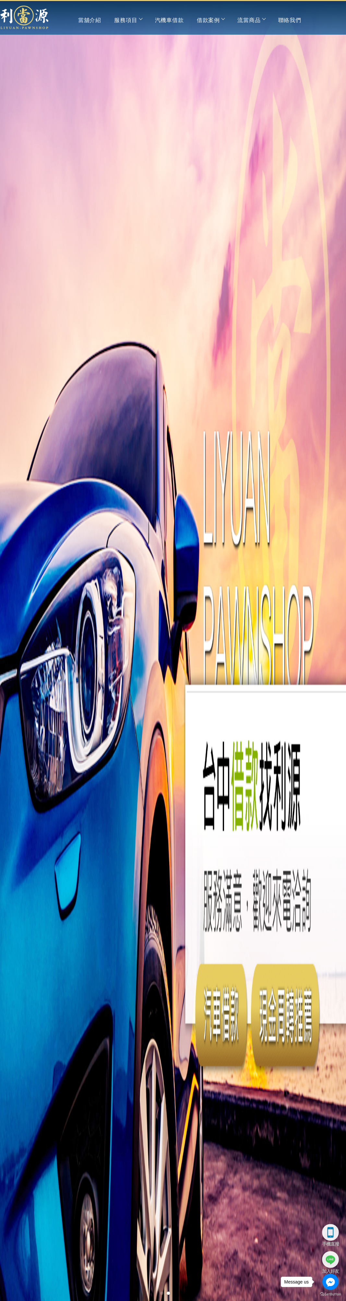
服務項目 (128, 20)
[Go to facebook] (330, 1282)
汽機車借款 (169, 20)
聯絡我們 (289, 20)
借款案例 (210, 20)
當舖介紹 (89, 20)
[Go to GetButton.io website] (330, 1294)
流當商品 (251, 20)
